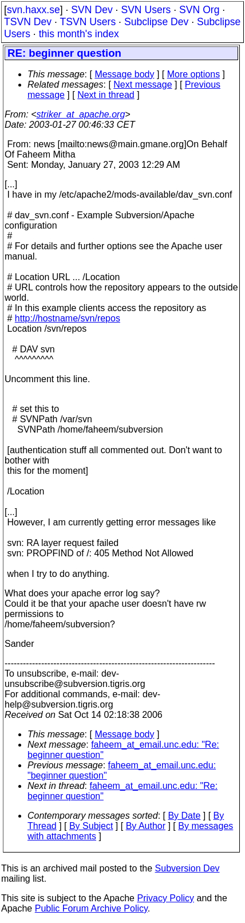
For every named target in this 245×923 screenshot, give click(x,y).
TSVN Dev (28, 22)
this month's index (79, 34)
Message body (124, 74)
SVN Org (199, 9)
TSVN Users (88, 22)
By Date (184, 815)
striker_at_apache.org (81, 114)
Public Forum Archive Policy (91, 908)
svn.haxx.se (33, 9)
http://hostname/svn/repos (67, 318)
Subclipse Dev (156, 22)
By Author (145, 826)
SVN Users (146, 9)
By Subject (91, 826)
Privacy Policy (165, 898)
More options (193, 74)
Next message (142, 84)
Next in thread (106, 95)
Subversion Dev (187, 868)
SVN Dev (91, 9)
